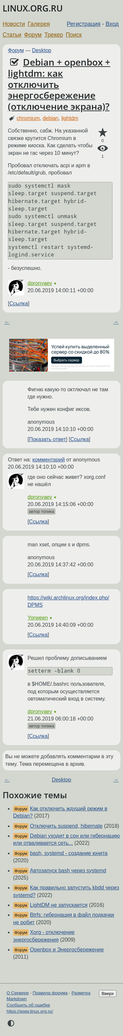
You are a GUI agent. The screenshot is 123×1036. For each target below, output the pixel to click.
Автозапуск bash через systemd (68, 870)
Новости (14, 24)
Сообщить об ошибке (28, 1005)
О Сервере (18, 992)
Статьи (12, 34)
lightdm (69, 118)
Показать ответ (47, 439)
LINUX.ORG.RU (33, 8)
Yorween (38, 617)
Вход (112, 24)
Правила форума (50, 992)
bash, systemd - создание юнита (68, 853)
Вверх (108, 993)
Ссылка (18, 303)
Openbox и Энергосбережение (67, 949)
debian (50, 118)
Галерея (39, 24)
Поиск (74, 34)
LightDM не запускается (58, 905)
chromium (28, 118)
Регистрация (84, 24)
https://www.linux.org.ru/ (30, 1011)
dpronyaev (40, 283)
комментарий (48, 459)
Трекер (53, 34)
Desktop (41, 50)
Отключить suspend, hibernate (66, 826)
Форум (32, 34)
